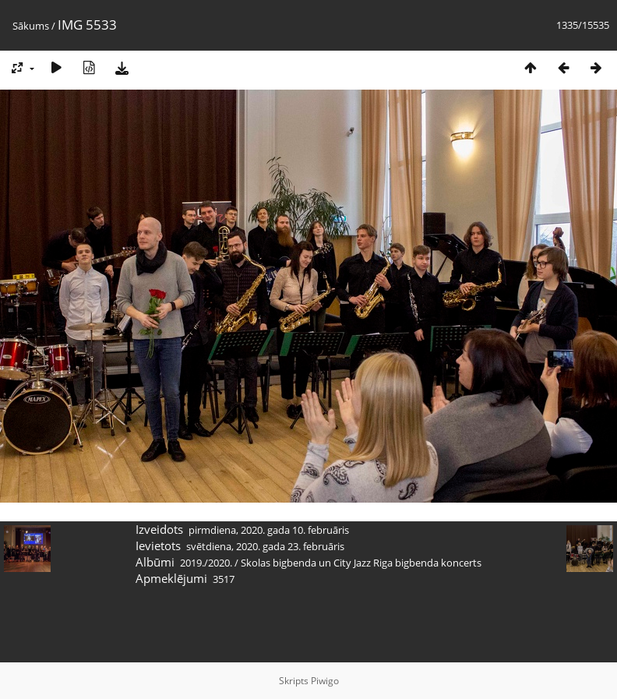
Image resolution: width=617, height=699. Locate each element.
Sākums (30, 26)
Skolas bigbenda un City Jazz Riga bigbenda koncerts (361, 563)
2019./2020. (206, 563)
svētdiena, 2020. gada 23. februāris (265, 546)
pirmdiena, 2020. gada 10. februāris (269, 530)
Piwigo (325, 680)
